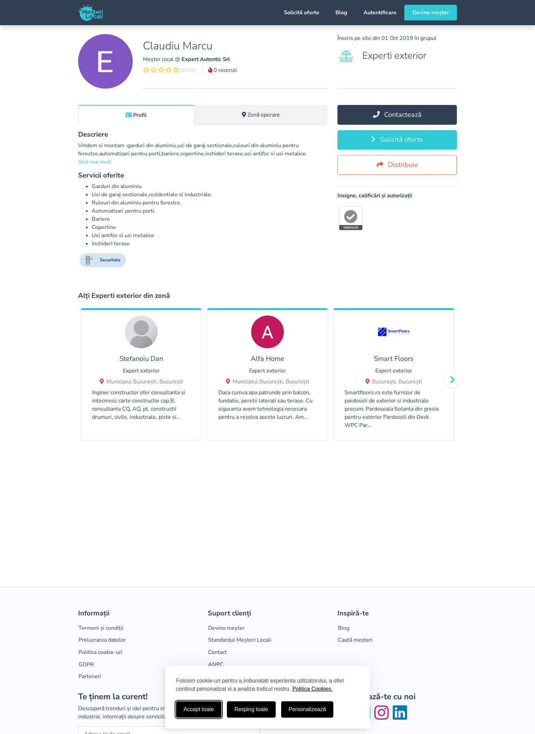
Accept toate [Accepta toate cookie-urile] (199, 709)
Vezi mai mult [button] (95, 162)
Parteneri (89, 676)
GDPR (86, 664)
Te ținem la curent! (113, 697)
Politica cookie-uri (100, 652)
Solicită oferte (301, 12)
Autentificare (379, 12)
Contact (217, 652)
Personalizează (307, 709)
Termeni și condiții (101, 628)
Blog (341, 12)
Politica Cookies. (312, 689)
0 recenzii (222, 70)
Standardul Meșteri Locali (239, 640)
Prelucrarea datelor (102, 640)
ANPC (215, 664)
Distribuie (397, 164)
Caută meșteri (355, 640)
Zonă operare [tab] (261, 115)
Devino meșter (431, 12)
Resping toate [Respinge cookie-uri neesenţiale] (251, 709)
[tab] (136, 115)
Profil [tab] (136, 115)
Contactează (397, 114)
